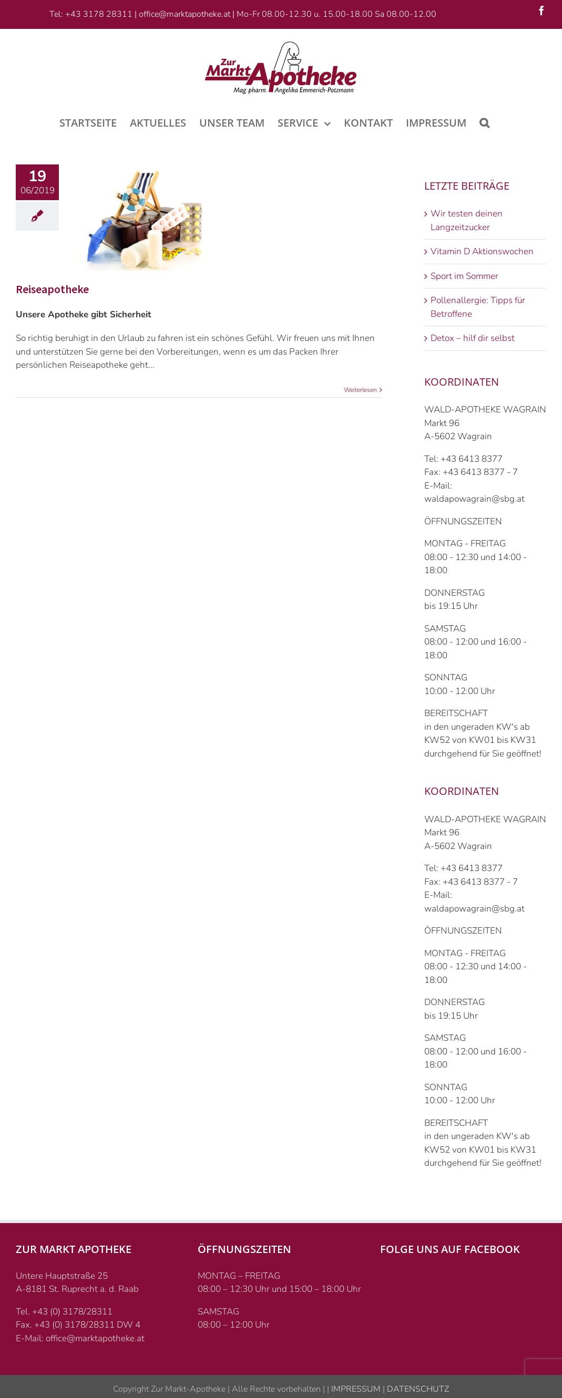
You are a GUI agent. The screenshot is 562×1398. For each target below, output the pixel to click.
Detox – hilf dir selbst (473, 338)
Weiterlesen (360, 390)
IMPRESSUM (355, 1389)
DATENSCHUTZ (417, 1389)
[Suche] (484, 122)
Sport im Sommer (464, 276)
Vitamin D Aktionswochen (482, 251)
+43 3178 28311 (98, 14)
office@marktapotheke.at (184, 14)
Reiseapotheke (52, 289)
